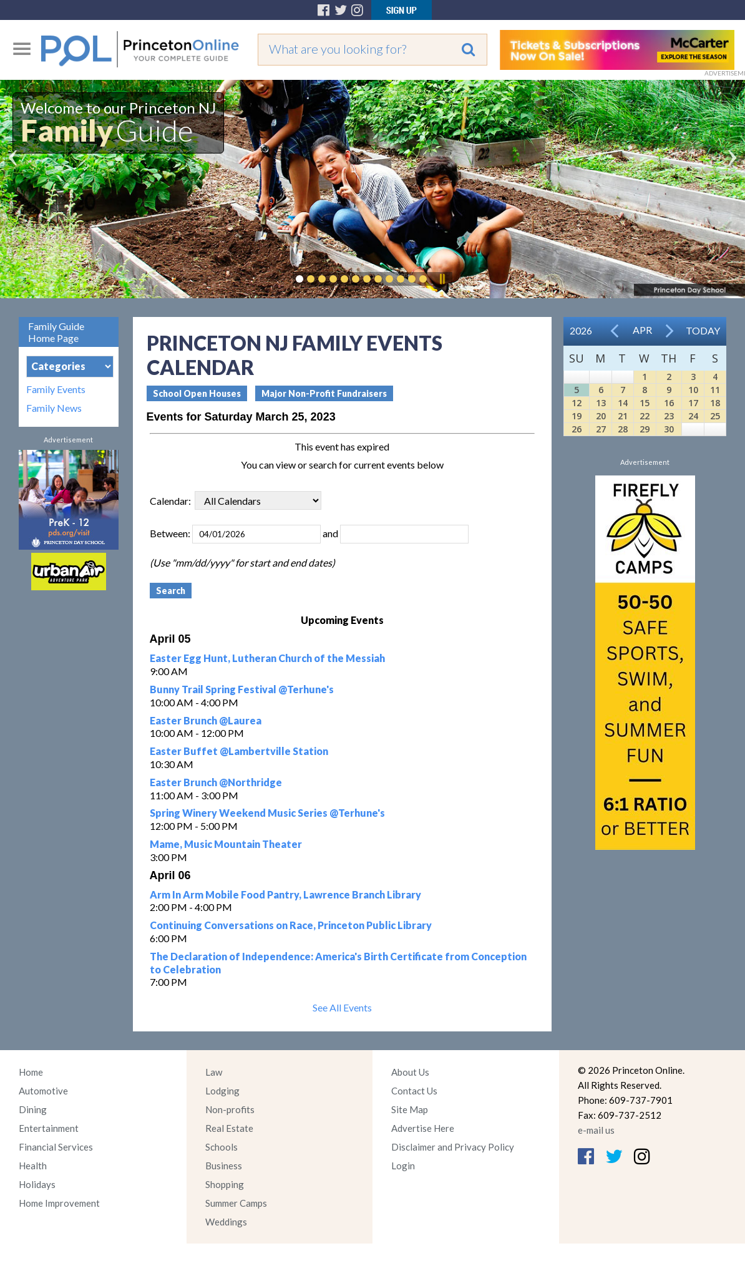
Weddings (226, 1221)
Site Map (409, 1109)
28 (623, 429)
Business (223, 1165)
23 (669, 416)
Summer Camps (236, 1203)
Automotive (43, 1090)
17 (693, 403)
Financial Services (56, 1146)
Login (403, 1165)
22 (645, 416)
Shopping (224, 1184)
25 (715, 416)
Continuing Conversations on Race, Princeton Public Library (291, 925)
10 (693, 390)
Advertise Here (422, 1128)
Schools (221, 1146)
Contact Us (414, 1090)
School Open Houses (197, 393)
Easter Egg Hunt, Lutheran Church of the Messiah (267, 658)
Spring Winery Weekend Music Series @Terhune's (267, 813)
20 (601, 416)
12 (577, 403)
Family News (54, 408)
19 (577, 416)
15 (645, 403)
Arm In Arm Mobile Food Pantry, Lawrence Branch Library (285, 894)
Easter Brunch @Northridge (216, 782)
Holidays (37, 1184)
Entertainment (49, 1128)
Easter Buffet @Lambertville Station (239, 751)
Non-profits (230, 1109)
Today (703, 330)
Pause (441, 279)
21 (623, 416)
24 (693, 416)
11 (715, 390)
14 (623, 403)
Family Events (55, 389)
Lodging (222, 1090)
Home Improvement (59, 1203)
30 (669, 429)
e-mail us (596, 1130)
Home (31, 1072)
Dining (33, 1109)
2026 (581, 330)
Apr (642, 330)
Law (213, 1072)
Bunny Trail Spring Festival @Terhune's (242, 689)
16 (669, 403)
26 (577, 429)
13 (601, 403)
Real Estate (229, 1128)
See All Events (342, 1007)
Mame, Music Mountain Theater (226, 844)
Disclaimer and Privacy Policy (452, 1146)
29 (645, 429)
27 (601, 429)
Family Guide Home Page (56, 332)
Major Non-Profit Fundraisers (324, 393)
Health (33, 1165)
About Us (410, 1072)
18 (715, 403)
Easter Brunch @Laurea (205, 720)
